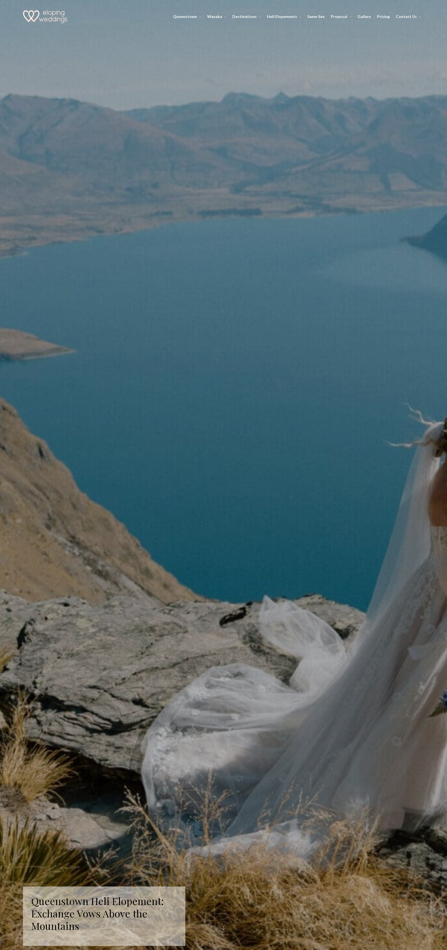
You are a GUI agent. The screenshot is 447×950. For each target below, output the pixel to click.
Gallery (364, 16)
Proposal (341, 16)
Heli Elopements (284, 16)
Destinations (246, 16)
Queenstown (187, 16)
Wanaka (216, 16)
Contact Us (408, 16)
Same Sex (316, 16)
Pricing (383, 16)
